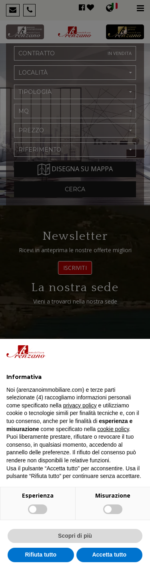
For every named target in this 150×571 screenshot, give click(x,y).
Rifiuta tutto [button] (40, 554)
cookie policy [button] (113, 429)
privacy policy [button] (80, 405)
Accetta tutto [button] (109, 554)
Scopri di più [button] (75, 536)
